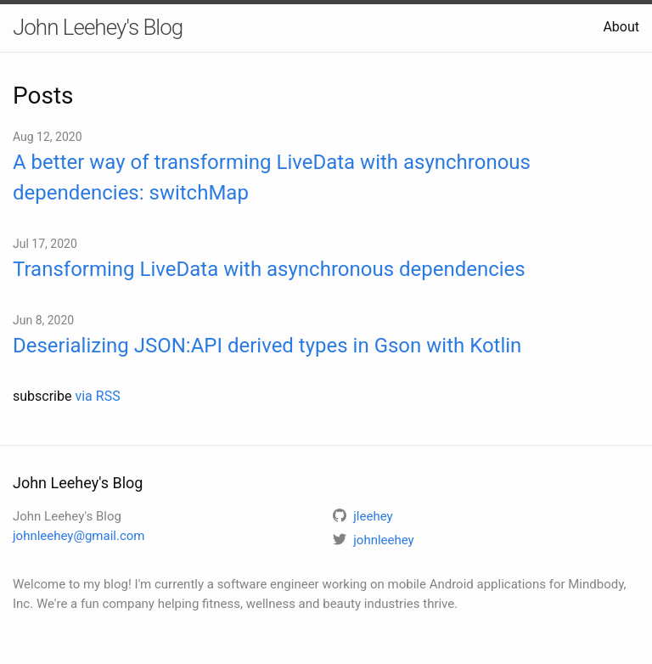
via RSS (97, 396)
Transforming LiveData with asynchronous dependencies (269, 269)
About (621, 27)
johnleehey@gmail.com (78, 535)
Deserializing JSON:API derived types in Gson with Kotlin (267, 345)
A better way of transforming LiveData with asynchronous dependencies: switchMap (272, 177)
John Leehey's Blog (98, 27)
